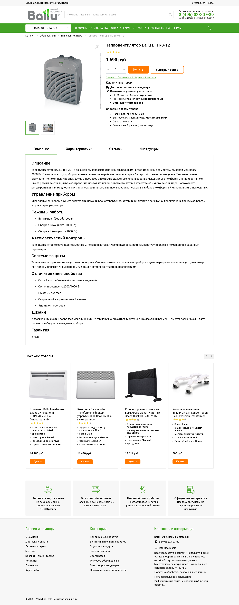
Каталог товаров (48, 28)
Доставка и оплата (36, 541)
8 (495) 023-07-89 (196, 14)
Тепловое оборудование (104, 560)
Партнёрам (31, 565)
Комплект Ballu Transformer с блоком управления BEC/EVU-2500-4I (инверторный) (48, 414)
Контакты (31, 560)
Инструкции (149, 149)
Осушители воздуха (101, 546)
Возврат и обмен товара (39, 555)
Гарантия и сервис (36, 546)
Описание (41, 149)
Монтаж (30, 551)
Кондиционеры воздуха (104, 536)
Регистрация (198, 3)
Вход (211, 3)
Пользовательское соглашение (172, 576)
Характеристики (79, 149)
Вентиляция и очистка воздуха (108, 541)
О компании (32, 536)
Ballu (157, 536)
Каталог (30, 35)
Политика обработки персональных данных (180, 572)
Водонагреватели (100, 551)
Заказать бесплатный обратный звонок (131, 77)
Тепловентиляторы (71, 35)
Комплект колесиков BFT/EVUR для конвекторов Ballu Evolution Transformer (190, 413)
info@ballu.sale (167, 547)
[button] (210, 28)
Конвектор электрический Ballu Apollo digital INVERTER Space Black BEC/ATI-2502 (142, 413)
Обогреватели (48, 35)
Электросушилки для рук (104, 565)
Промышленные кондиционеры (108, 570)
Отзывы (115, 149)
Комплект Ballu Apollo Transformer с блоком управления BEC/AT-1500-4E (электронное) (95, 414)
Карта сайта (32, 570)
